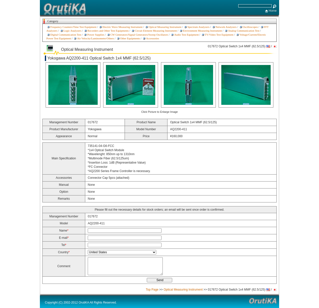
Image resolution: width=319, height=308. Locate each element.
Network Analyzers (226, 26)
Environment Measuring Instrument (202, 30)
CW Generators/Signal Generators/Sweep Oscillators (139, 34)
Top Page (152, 289)
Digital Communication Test (65, 34)
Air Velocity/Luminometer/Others (95, 38)
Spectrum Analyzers (198, 26)
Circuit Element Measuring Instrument (156, 30)
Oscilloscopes (250, 26)
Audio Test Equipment (186, 34)
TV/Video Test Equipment (219, 34)
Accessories (152, 38)
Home (273, 10)
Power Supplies (95, 34)
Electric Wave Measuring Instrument (122, 26)
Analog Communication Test (243, 30)
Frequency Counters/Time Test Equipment (73, 26)
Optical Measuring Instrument (165, 26)
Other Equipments (130, 38)
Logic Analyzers (72, 30)
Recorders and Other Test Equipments (108, 30)
